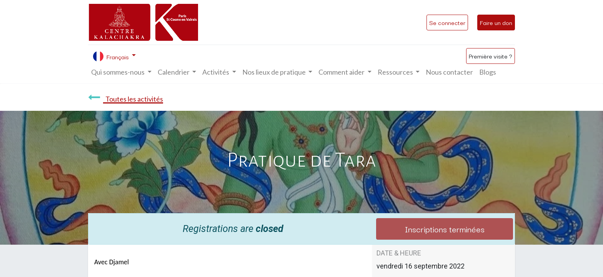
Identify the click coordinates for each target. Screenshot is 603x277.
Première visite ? (490, 55)
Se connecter (447, 22)
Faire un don (496, 22)
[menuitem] (449, 72)
